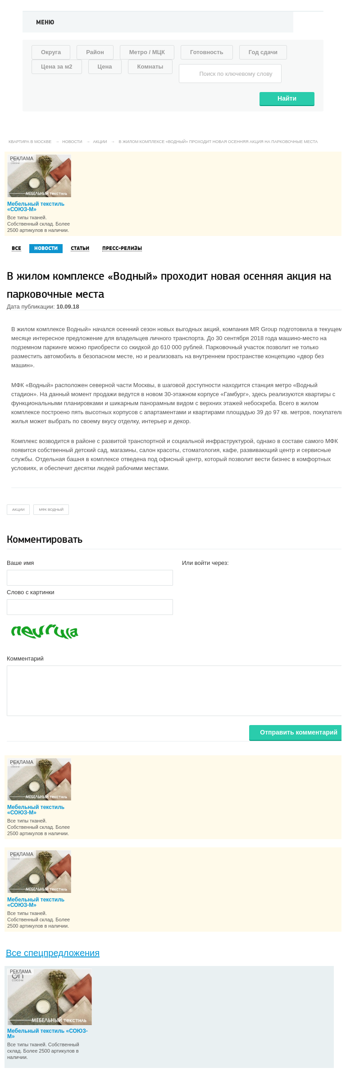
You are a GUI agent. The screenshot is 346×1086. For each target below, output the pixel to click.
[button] (189, 577)
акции (18, 510)
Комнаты (150, 66)
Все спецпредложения (53, 952)
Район (95, 52)
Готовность (206, 52)
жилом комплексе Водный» (54, 329)
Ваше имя (20, 562)
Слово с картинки (31, 592)
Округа (51, 52)
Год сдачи (263, 52)
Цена (105, 66)
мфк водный (51, 510)
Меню (45, 22)
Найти (287, 98)
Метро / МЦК (147, 52)
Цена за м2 (57, 66)
